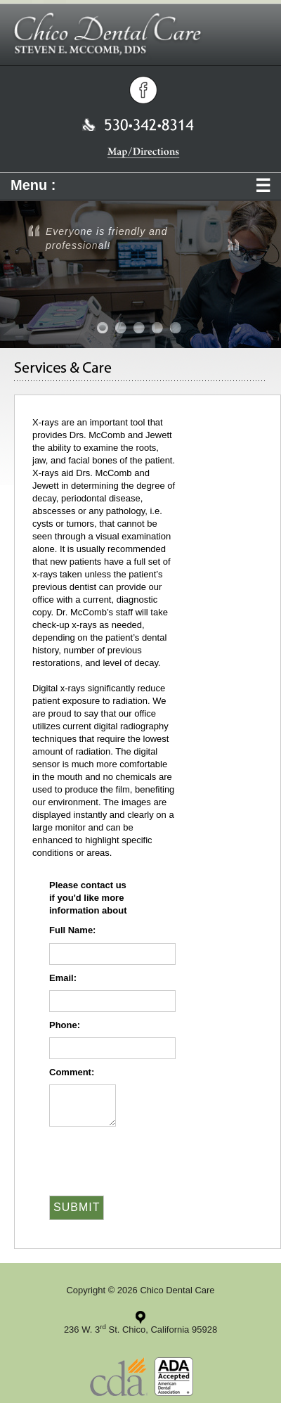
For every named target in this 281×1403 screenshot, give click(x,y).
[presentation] (124, 1153)
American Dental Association (174, 1376)
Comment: (71, 1072)
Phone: (64, 1025)
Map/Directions (143, 152)
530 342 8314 (138, 124)
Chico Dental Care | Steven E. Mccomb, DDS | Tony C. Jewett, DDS (140, 36)
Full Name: (72, 930)
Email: (63, 978)
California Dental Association (119, 1376)
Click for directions (140, 1317)
